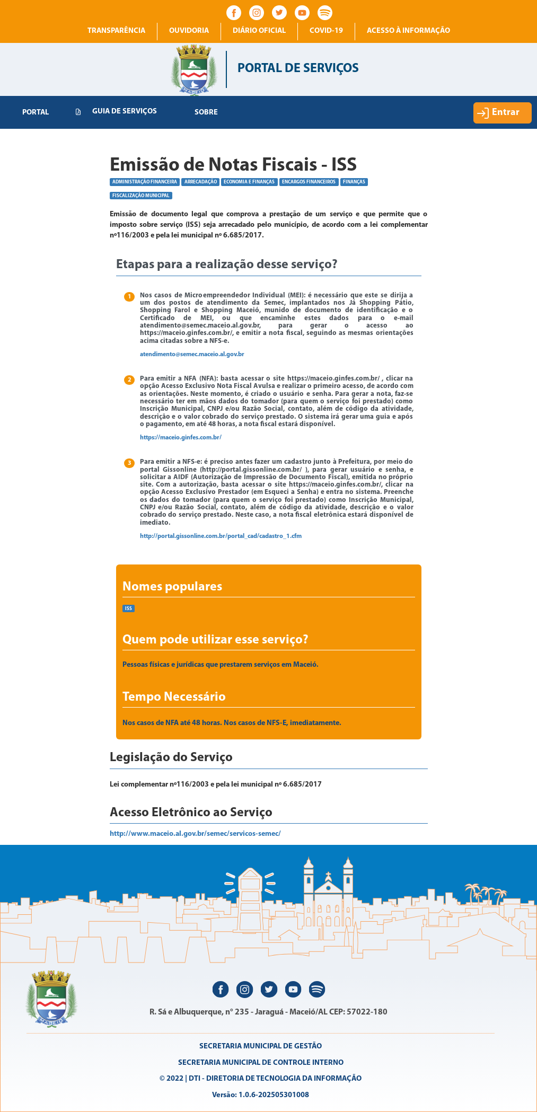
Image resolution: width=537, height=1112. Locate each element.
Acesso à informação (408, 31)
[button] (502, 112)
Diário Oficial (259, 31)
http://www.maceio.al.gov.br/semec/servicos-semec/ (195, 834)
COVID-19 (326, 31)
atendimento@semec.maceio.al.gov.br (192, 354)
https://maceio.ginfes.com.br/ (181, 438)
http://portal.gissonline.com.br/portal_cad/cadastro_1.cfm (221, 536)
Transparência (116, 31)
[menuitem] (35, 113)
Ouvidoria (189, 31)
